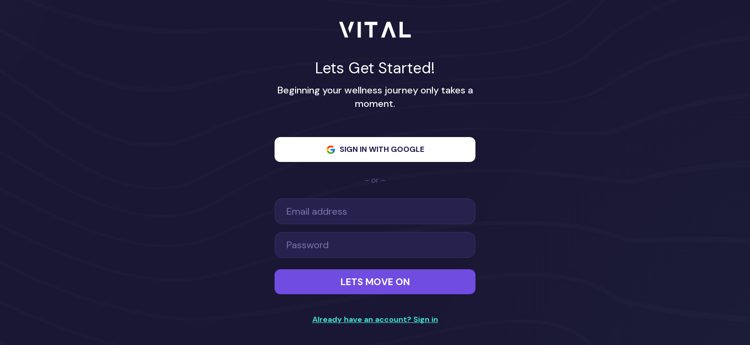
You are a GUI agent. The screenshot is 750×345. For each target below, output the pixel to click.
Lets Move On (375, 282)
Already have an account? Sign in (375, 319)
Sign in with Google (375, 149)
